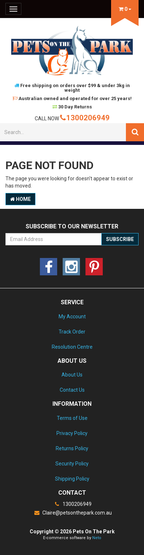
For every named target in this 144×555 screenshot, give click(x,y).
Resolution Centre (72, 347)
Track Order (72, 332)
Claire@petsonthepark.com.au (72, 513)
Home (20, 199)
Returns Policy (72, 448)
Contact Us (72, 390)
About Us (72, 375)
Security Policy (72, 463)
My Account (72, 316)
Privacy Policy (72, 433)
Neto (96, 537)
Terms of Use (72, 418)
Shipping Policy (72, 479)
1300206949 (85, 117)
